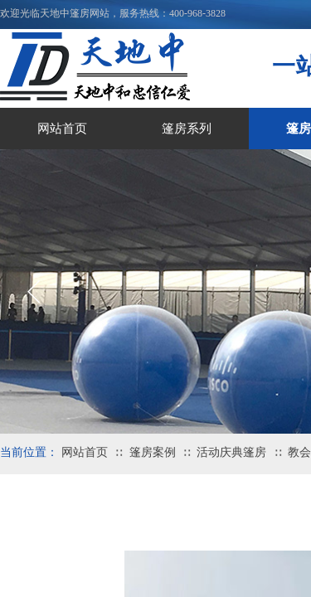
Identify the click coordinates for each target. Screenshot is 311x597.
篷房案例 (152, 452)
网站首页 (62, 128)
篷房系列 (186, 128)
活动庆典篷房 (231, 452)
